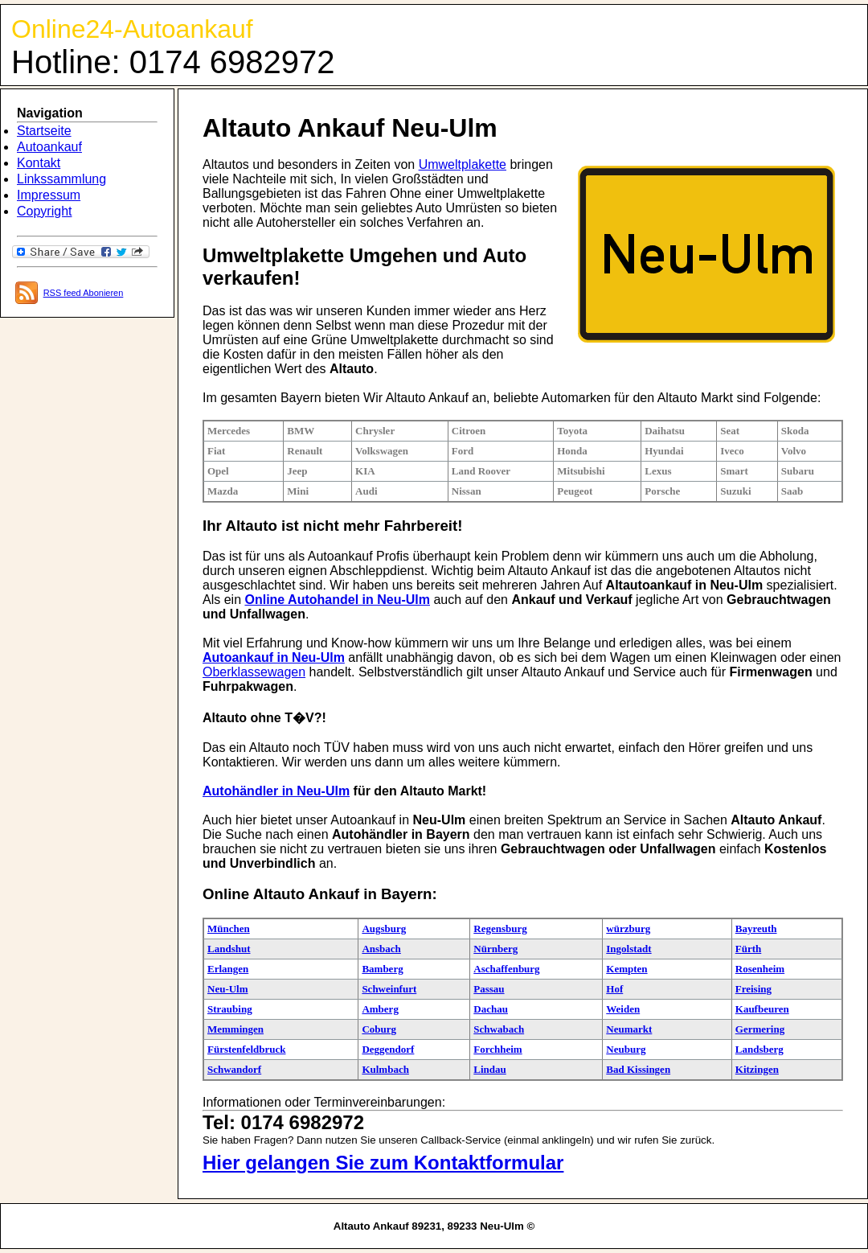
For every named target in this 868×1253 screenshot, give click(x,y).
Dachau (490, 1009)
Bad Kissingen (638, 1069)
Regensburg (499, 928)
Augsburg (384, 928)
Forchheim (497, 1049)
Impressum (48, 195)
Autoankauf (49, 147)
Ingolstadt (628, 949)
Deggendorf (388, 1049)
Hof (614, 989)
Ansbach (381, 949)
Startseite (44, 131)
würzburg (628, 928)
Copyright (44, 211)
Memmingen (235, 1029)
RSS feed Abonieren (83, 293)
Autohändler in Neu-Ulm (276, 791)
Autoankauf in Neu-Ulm (274, 657)
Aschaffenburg (506, 969)
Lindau (489, 1069)
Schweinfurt (389, 989)
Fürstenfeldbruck (246, 1049)
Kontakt (38, 163)
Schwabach (498, 1029)
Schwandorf (234, 1069)
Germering (759, 1029)
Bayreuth (756, 928)
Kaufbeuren (762, 1009)
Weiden (623, 1009)
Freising (753, 989)
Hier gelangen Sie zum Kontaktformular (383, 1162)
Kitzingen (757, 1069)
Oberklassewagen (254, 672)
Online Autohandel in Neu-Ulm (337, 599)
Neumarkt (629, 1029)
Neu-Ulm (227, 989)
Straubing (229, 1009)
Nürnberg (495, 949)
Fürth (748, 949)
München (228, 928)
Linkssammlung (61, 179)
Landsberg (759, 1049)
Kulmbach (385, 1069)
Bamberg (382, 969)
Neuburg (625, 1049)
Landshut (228, 949)
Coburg (379, 1029)
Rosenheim (759, 969)
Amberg (380, 1009)
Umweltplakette (462, 164)
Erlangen (227, 969)
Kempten (626, 969)
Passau (488, 989)
